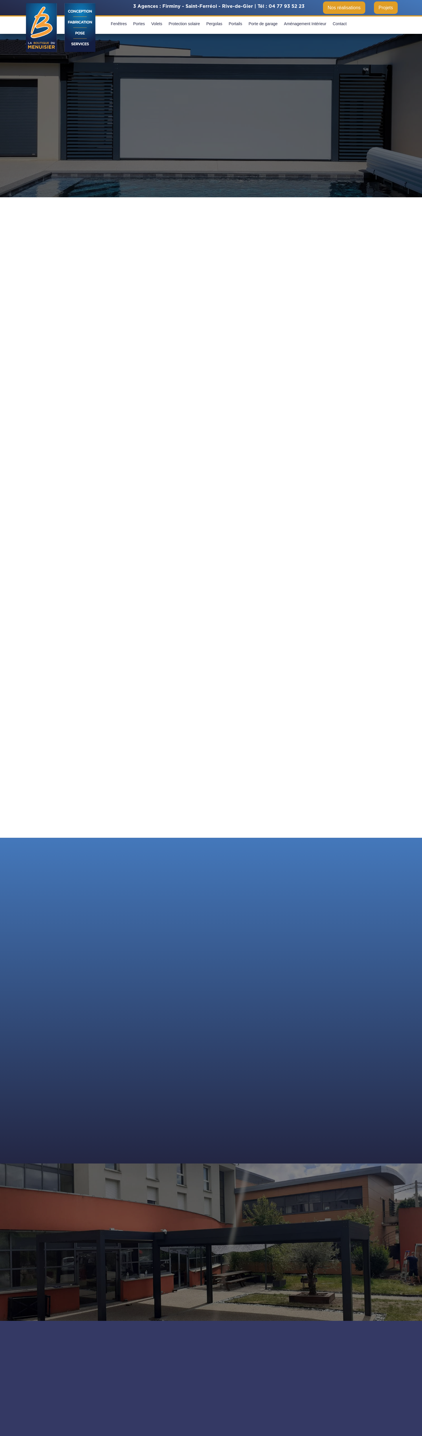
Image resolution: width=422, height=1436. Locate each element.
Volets (156, 24)
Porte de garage (263, 24)
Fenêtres (119, 24)
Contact (339, 24)
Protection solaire (184, 24)
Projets (386, 7)
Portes (139, 24)
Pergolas (214, 24)
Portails (235, 24)
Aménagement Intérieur (305, 24)
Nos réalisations (344, 7)
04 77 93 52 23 (286, 6)
